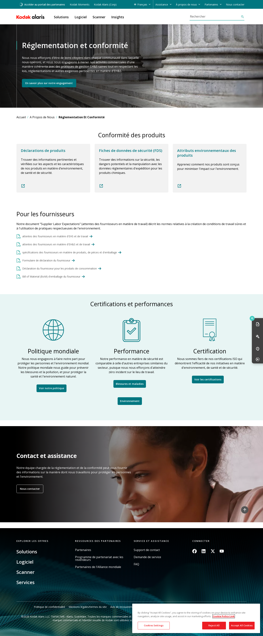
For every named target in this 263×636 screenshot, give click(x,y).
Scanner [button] (99, 17)
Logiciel (24, 562)
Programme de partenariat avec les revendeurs (99, 558)
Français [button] (142, 4)
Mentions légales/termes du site (88, 607)
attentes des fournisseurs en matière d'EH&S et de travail (56, 244)
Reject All (214, 625)
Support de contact (147, 550)
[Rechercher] (215, 16)
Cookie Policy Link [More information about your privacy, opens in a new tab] (224, 616)
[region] (196, 618)
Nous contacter (235, 4)
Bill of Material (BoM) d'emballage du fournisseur (51, 276)
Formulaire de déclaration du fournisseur (46, 260)
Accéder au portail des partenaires (42, 4)
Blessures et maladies (130, 384)
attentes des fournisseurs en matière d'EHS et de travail (55, 236)
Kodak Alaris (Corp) (105, 4)
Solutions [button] (61, 17)
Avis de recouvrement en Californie (131, 607)
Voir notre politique (51, 388)
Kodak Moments (79, 4)
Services (25, 582)
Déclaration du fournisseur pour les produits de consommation (59, 268)
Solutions (26, 551)
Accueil (21, 117)
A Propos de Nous (42, 117)
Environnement (130, 401)
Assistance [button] (161, 4)
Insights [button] (117, 17)
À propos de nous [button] (186, 4)
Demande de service (147, 557)
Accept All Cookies (242, 625)
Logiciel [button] (81, 17)
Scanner (25, 572)
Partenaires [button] (211, 4)
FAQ (136, 564)
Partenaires (83, 550)
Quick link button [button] (252, 318)
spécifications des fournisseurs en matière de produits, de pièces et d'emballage (69, 252)
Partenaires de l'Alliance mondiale (98, 567)
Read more (53, 168)
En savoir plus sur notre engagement (49, 83)
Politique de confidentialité (49, 607)
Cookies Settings (153, 625)
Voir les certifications (207, 379)
